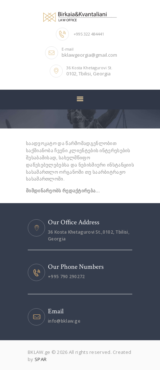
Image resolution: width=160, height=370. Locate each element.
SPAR (40, 359)
